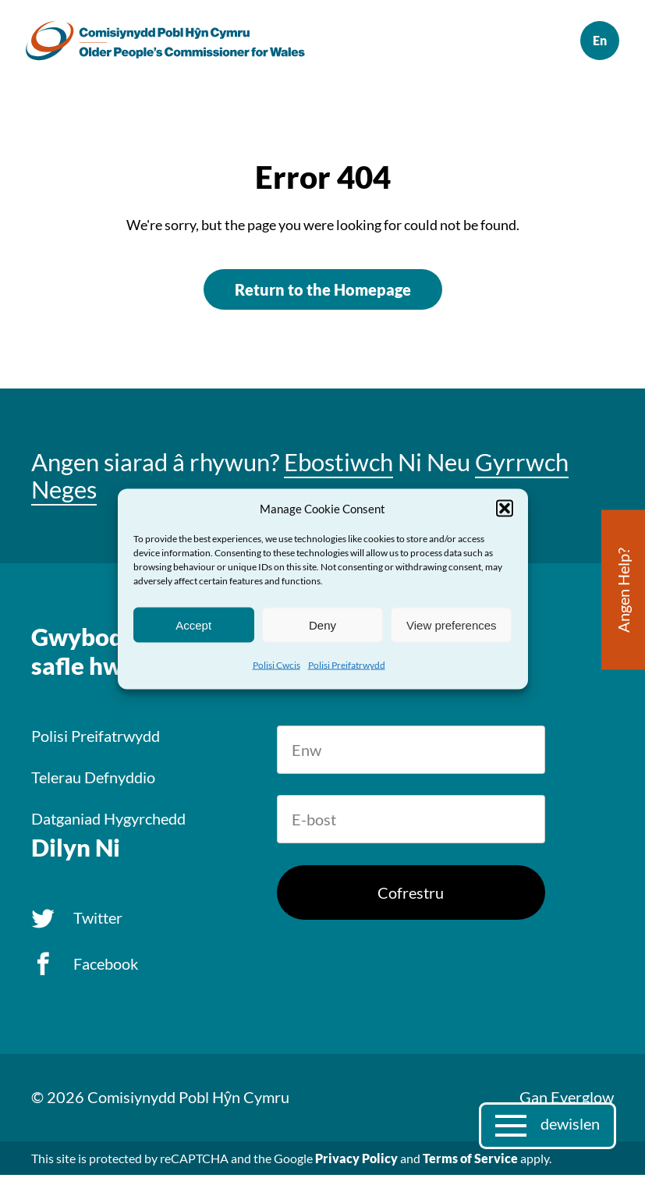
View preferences (451, 624)
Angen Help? (623, 590)
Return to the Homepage (323, 292)
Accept (193, 624)
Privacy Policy (356, 1161)
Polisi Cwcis (276, 665)
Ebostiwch (338, 465)
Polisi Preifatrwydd (346, 665)
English (594, 42)
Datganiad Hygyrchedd (108, 821)
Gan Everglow (566, 1100)
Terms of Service (470, 1161)
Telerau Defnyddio (93, 780)
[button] (504, 508)
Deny (322, 624)
